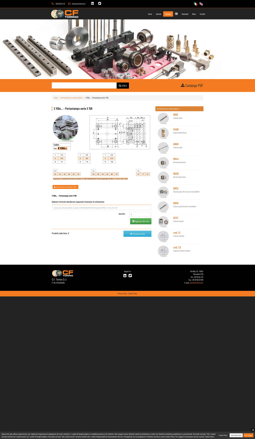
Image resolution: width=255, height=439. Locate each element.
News (189, 14)
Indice (56, 97)
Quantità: (122, 214)
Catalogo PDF (192, 85)
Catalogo (163, 14)
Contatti (197, 14)
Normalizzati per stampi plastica (72, 97)
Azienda (153, 14)
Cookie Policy (132, 293)
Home (145, 14)
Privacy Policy (122, 293)
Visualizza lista (137, 233)
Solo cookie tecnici (236, 435)
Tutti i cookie (248, 435)
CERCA (123, 85)
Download (180, 14)
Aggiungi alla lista (140, 221)
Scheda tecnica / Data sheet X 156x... (65, 187)
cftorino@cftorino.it (78, 4)
